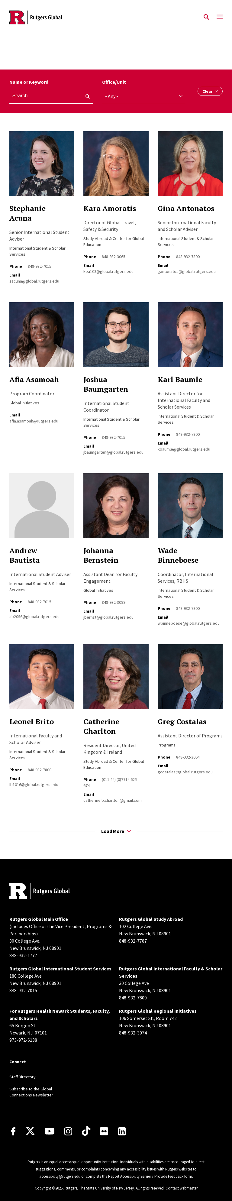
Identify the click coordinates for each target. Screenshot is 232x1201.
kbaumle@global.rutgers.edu (184, 449)
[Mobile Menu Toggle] (219, 17)
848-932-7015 (39, 266)
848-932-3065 (113, 256)
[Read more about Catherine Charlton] (115, 680)
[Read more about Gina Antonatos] (190, 167)
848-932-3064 (188, 757)
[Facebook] (13, 1131)
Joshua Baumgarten (105, 384)
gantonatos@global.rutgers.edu (187, 271)
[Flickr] (104, 1131)
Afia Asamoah (34, 379)
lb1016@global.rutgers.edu (33, 784)
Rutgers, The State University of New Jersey (99, 1188)
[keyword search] (85, 96)
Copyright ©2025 (49, 1188)
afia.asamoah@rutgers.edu (33, 421)
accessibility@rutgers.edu (59, 1176)
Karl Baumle (180, 379)
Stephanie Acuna (27, 213)
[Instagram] (68, 1131)
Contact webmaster (182, 1188)
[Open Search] (206, 17)
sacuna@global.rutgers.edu (34, 281)
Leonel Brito (31, 721)
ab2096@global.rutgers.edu (34, 616)
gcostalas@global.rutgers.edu (185, 772)
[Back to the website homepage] (35, 17)
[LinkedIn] (122, 1131)
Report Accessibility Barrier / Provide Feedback (145, 1176)
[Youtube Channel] (49, 1131)
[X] (30, 1131)
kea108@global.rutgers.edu (108, 271)
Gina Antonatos (186, 208)
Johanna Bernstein (100, 555)
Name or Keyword (28, 82)
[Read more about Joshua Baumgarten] (115, 338)
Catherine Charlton (101, 726)
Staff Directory (22, 1077)
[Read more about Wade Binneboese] (190, 509)
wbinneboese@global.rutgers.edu (189, 623)
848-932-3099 (113, 602)
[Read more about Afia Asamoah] (41, 338)
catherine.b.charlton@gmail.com (112, 800)
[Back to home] (49, 891)
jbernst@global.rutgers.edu (108, 617)
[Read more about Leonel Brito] (41, 680)
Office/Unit (114, 82)
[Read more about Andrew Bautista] (41, 509)
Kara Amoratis (109, 208)
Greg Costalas (182, 721)
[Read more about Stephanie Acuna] (41, 167)
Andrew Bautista (24, 555)
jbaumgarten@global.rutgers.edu (113, 452)
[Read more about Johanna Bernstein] (115, 509)
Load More (116, 831)
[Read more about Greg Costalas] (190, 680)
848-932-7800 (188, 256)
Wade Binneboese (178, 555)
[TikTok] (86, 1131)
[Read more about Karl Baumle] (190, 338)
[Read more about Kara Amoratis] (115, 167)
